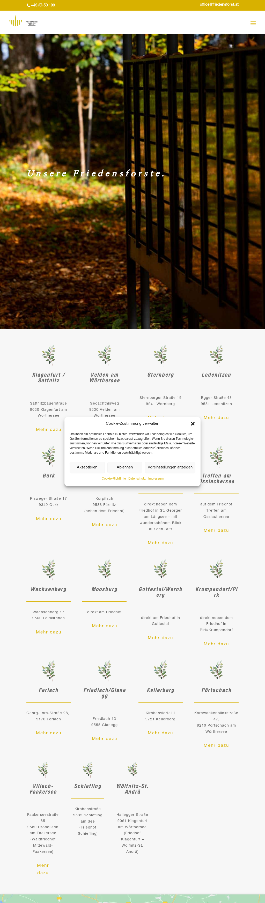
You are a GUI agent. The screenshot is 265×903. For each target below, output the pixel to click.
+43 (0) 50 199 (43, 6)
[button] (192, 424)
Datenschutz (137, 479)
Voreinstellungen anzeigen (170, 467)
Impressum (156, 479)
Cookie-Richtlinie (114, 479)
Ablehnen (125, 467)
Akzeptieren (87, 467)
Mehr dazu (48, 430)
